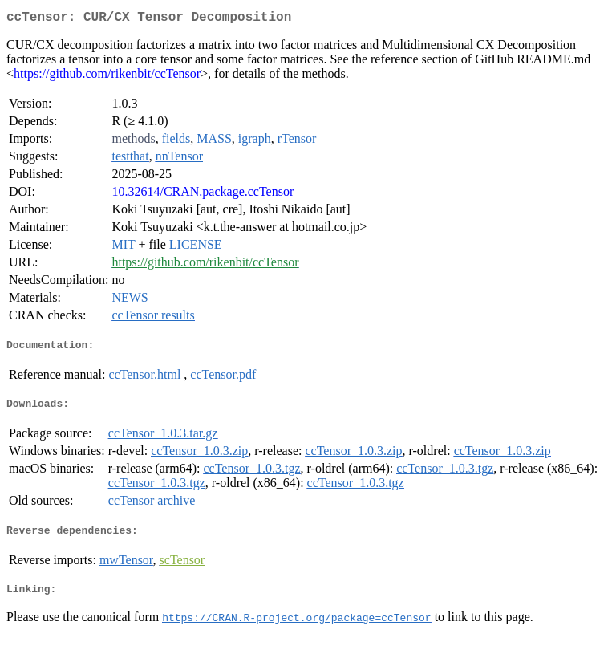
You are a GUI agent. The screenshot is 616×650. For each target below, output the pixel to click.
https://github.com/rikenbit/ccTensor (107, 76)
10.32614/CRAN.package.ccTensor (202, 194)
